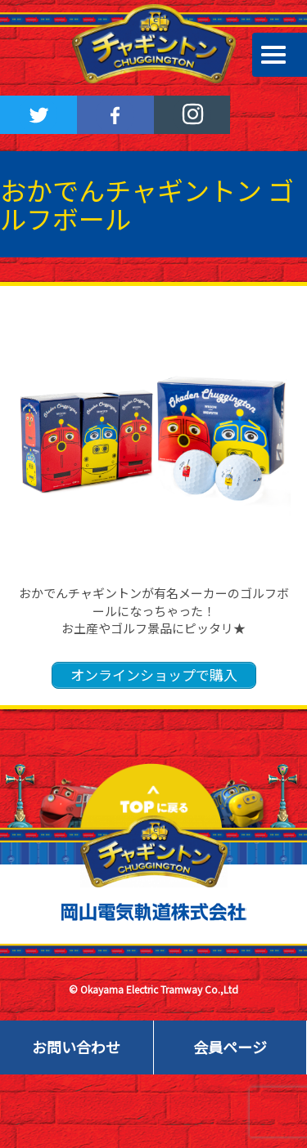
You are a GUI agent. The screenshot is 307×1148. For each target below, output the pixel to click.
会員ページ (230, 1046)
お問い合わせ (76, 1046)
